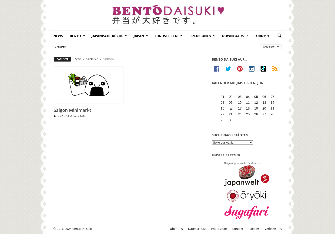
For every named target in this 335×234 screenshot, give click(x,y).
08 (222, 102)
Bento (77, 36)
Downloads (235, 36)
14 (272, 102)
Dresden (61, 46)
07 (272, 97)
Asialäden (92, 59)
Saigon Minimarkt (72, 110)
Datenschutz (197, 229)
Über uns (176, 229)
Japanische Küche (109, 36)
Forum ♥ (261, 36)
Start (78, 59)
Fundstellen (168, 36)
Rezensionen (202, 36)
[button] (279, 36)
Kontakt (237, 229)
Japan (141, 36)
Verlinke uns (273, 229)
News (58, 36)
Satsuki (58, 116)
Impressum (219, 229)
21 (272, 108)
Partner (254, 229)
